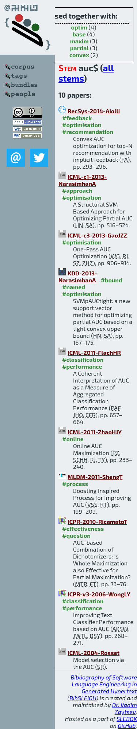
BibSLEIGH (82, 697)
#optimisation (82, 124)
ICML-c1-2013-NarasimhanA (82, 180)
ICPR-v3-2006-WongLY (99, 594)
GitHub (127, 725)
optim (79, 27)
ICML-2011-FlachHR (94, 352)
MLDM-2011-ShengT (95, 476)
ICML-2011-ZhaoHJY (94, 431)
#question (76, 535)
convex (79, 54)
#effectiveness (83, 528)
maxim (79, 41)
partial (79, 47)
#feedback (77, 117)
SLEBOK (127, 718)
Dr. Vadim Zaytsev (124, 708)
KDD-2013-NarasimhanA (77, 276)
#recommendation (87, 131)
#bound (111, 280)
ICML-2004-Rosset (93, 652)
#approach (77, 190)
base (78, 34)
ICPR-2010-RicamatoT (97, 521)
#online (73, 438)
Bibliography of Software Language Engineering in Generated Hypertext (104, 684)
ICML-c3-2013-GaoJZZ (97, 235)
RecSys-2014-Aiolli (94, 110)
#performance (82, 366)
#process (75, 483)
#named (73, 286)
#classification (82, 359)
